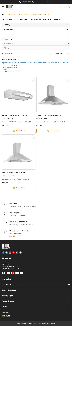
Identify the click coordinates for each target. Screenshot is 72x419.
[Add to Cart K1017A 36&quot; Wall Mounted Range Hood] (19, 188)
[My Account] (64, 7)
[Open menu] (3, 7)
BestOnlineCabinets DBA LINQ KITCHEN (32, 323)
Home (3, 14)
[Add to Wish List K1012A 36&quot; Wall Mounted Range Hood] (67, 79)
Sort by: (58, 54)
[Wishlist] (59, 7)
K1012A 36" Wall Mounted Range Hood (48, 115)
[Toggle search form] (54, 7)
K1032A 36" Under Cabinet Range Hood (14, 115)
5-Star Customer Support (18, 231)
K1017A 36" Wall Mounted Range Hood (14, 172)
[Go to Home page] (9, 7)
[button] (36, 25)
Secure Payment (15, 213)
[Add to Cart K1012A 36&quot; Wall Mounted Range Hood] (53, 131)
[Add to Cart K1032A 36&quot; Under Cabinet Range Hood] (19, 131)
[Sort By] (61, 54)
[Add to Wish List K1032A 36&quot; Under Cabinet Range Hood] (33, 79)
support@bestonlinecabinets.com (44, 2)
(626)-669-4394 (13, 269)
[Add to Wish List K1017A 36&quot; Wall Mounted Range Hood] (33, 136)
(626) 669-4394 (26, 2)
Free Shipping (14, 203)
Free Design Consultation (18, 222)
